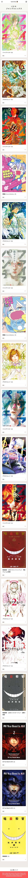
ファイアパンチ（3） (7, 288)
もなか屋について (14, 870)
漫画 (3, 55)
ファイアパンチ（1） (7, 523)
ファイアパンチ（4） (7, 146)
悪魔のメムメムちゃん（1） (9, 335)
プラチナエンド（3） (7, 476)
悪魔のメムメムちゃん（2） (9, 194)
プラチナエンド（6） (7, 99)
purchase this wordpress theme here (14, 875)
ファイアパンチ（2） (7, 429)
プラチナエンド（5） (7, 241)
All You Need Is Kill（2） (9, 761)
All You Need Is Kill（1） (9, 808)
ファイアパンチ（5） (7, 52)
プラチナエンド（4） (7, 382)
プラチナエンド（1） (7, 666)
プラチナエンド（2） (7, 618)
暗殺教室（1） (6, 856)
